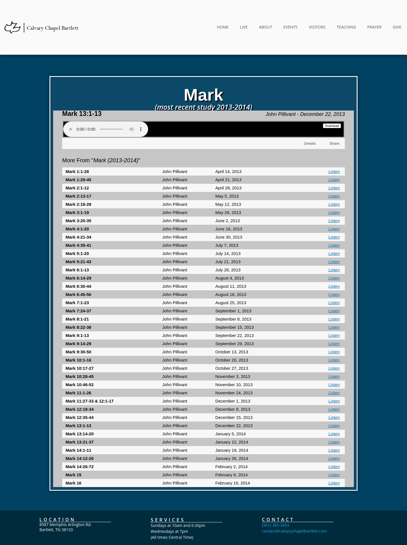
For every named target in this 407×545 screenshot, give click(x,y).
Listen (334, 173)
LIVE (244, 27)
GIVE (397, 27)
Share (334, 145)
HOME (223, 27)
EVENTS (290, 27)
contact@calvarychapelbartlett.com (294, 535)
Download (332, 127)
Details (310, 145)
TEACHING (346, 27)
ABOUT (265, 27)
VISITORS (317, 27)
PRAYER (374, 27)
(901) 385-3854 (275, 529)
